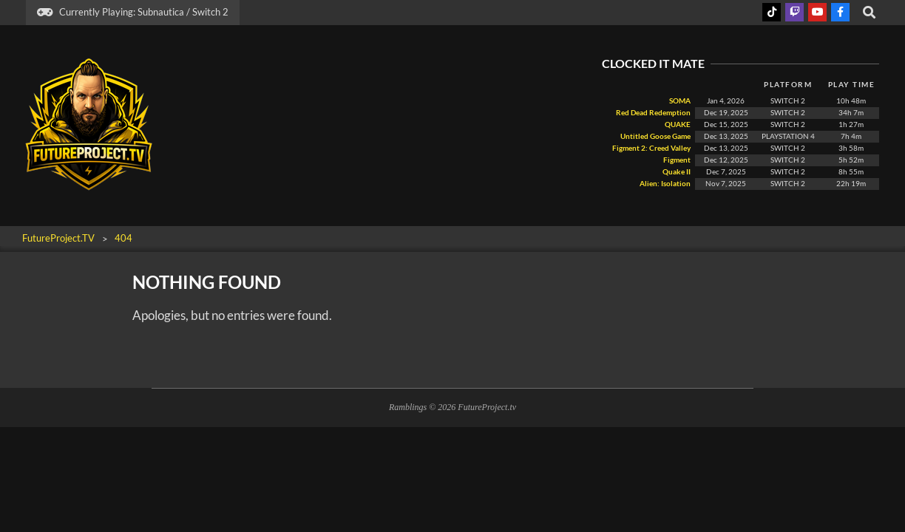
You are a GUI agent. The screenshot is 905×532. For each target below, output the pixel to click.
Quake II (676, 172)
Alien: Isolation (665, 184)
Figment (676, 160)
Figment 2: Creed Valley (651, 148)
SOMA (679, 101)
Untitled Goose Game (655, 136)
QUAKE (677, 124)
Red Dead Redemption (652, 113)
